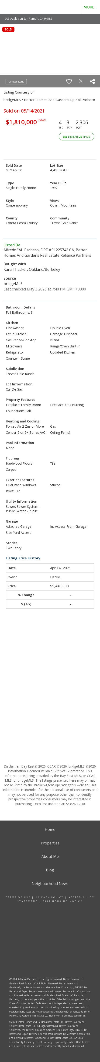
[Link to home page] (13, 7)
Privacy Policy (49, 897)
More (88, 7)
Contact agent (16, 81)
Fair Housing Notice (63, 901)
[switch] (69, 81)
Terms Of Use (18, 897)
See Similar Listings (76, 136)
